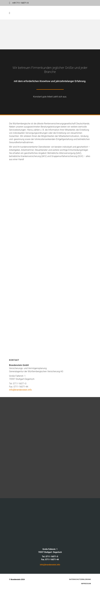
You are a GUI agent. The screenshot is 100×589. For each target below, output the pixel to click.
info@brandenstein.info (20, 389)
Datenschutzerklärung (80, 579)
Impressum (86, 584)
